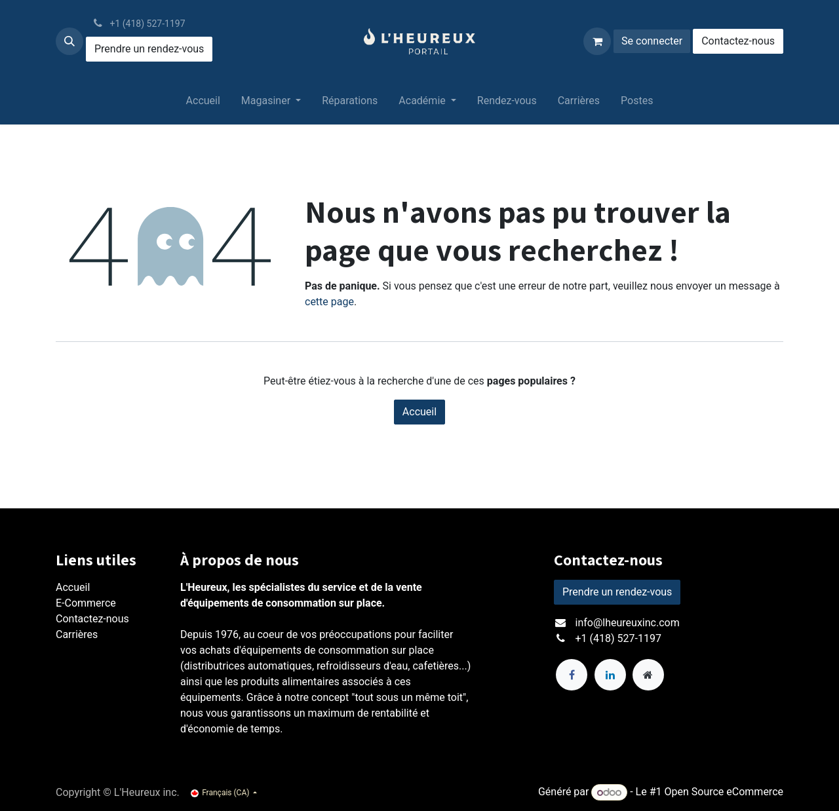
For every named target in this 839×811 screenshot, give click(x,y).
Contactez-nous (738, 41)
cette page (329, 301)
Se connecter (651, 41)
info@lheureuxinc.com (628, 622)
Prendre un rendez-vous (149, 49)
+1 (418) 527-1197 (618, 638)
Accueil (419, 412)
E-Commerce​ (86, 603)
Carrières (77, 634)
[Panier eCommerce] (597, 41)
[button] (69, 41)
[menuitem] (203, 103)
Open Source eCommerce (723, 792)
